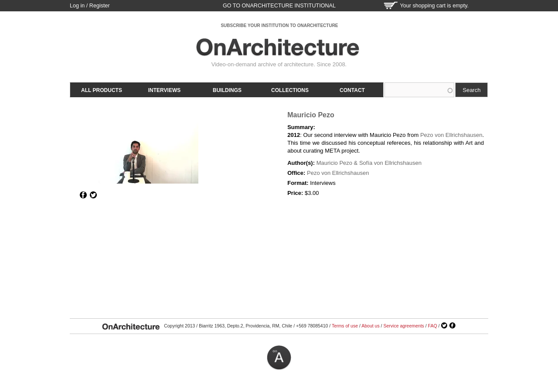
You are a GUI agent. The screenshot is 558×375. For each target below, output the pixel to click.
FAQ (432, 325)
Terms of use (345, 325)
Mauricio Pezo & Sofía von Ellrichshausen (369, 163)
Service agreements (403, 325)
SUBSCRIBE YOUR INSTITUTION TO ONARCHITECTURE (279, 25)
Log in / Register (90, 6)
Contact (352, 90)
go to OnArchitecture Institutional (279, 6)
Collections (290, 90)
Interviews (164, 90)
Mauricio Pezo (310, 115)
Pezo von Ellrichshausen (451, 135)
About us (370, 325)
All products (101, 90)
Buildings (227, 90)
